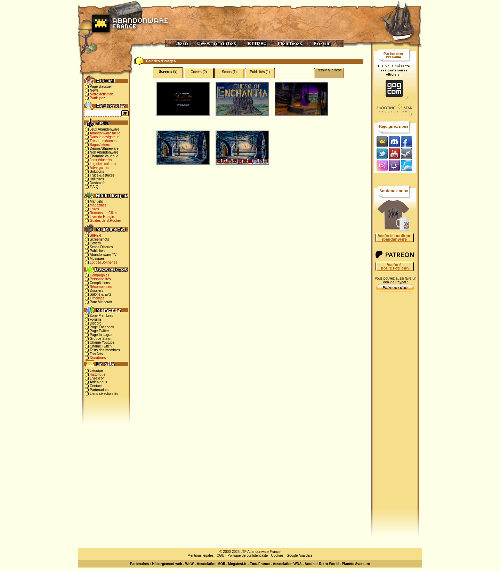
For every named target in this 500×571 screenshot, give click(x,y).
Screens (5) (168, 71)
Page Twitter (99, 331)
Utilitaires (97, 179)
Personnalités (100, 279)
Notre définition (101, 94)
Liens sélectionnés (104, 394)
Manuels (96, 201)
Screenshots (99, 239)
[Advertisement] (395, 404)
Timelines (97, 298)
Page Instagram (102, 335)
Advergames (99, 168)
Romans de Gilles (103, 213)
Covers (95, 243)
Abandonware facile (105, 133)
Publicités (97, 251)
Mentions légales (200, 555)
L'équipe (96, 371)
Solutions (97, 171)
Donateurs (98, 358)
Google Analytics (300, 555)
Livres (94, 209)
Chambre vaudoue (104, 156)
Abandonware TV (103, 255)
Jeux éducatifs (101, 160)
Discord (96, 323)
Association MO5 (211, 564)
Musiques (97, 258)
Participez (97, 98)
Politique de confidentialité (247, 555)
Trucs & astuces (102, 175)
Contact (96, 386)
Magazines (98, 205)
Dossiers (96, 290)
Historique (97, 374)
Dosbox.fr (97, 183)
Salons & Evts (100, 294)
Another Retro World (322, 564)
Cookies (277, 555)
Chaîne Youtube (102, 342)
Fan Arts (96, 354)
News (94, 90)
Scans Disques (101, 247)
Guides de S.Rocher (105, 220)
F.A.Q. (94, 187)
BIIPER (95, 235)
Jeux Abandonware (104, 129)
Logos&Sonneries (103, 262)
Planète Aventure (356, 564)
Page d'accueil (101, 86)
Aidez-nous (98, 382)
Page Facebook (102, 327)
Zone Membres (101, 316)
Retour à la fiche (329, 70)
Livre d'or (97, 378)
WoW (189, 564)
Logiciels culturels (103, 164)
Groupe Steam (101, 339)
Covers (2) (199, 72)
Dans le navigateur (104, 137)
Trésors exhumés (103, 141)
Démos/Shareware (104, 148)
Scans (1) (229, 72)
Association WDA (287, 564)
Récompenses (101, 287)
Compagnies (99, 275)
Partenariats (99, 390)
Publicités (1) (260, 72)
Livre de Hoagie (102, 217)
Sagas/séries (100, 145)
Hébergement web (167, 564)
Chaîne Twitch (101, 346)
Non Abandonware (104, 152)
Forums (96, 319)
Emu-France (260, 564)
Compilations (100, 283)
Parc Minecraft (101, 302)
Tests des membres (105, 350)
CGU (220, 555)
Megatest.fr (237, 564)
